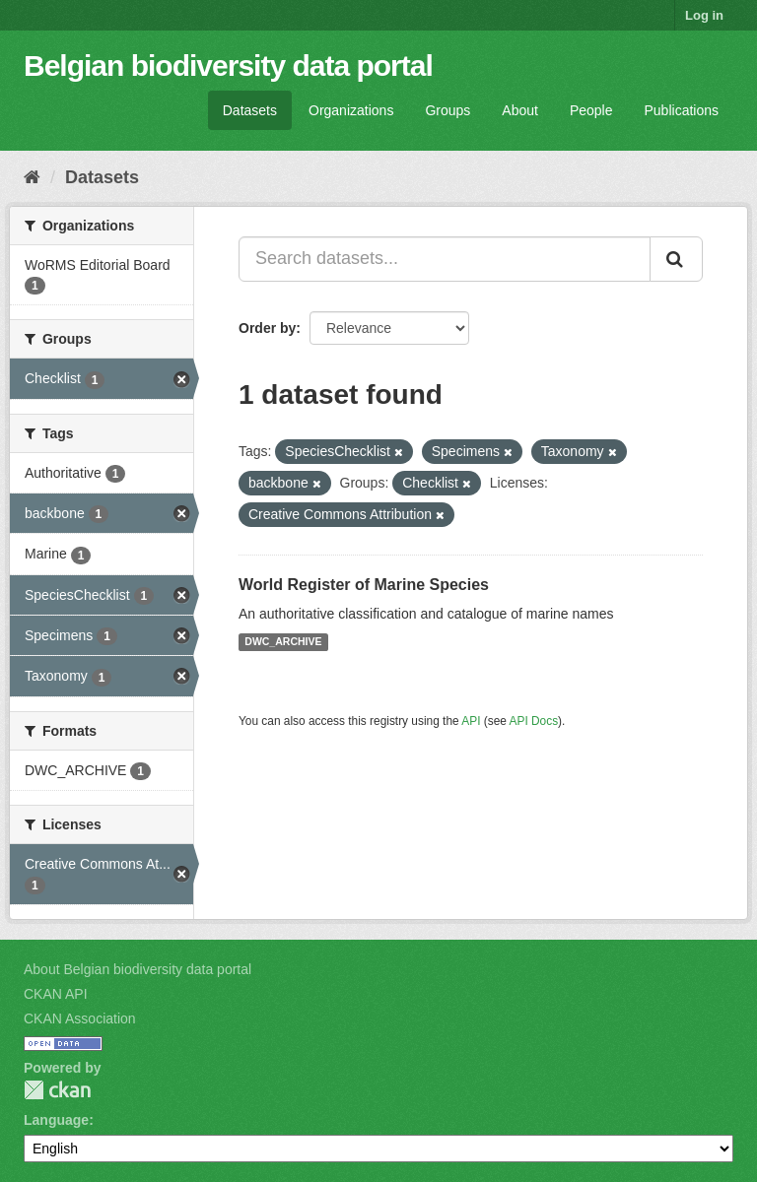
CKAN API (56, 994)
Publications (682, 110)
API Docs (534, 721)
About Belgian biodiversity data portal (137, 969)
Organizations (351, 110)
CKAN (57, 1090)
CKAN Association (80, 1018)
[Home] (32, 177)
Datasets (250, 110)
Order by (267, 328)
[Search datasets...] (445, 259)
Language (56, 1120)
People (591, 110)
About (520, 110)
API (470, 721)
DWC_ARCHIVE (282, 642)
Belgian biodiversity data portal (228, 65)
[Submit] (676, 259)
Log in (704, 15)
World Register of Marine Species (364, 584)
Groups (447, 110)
